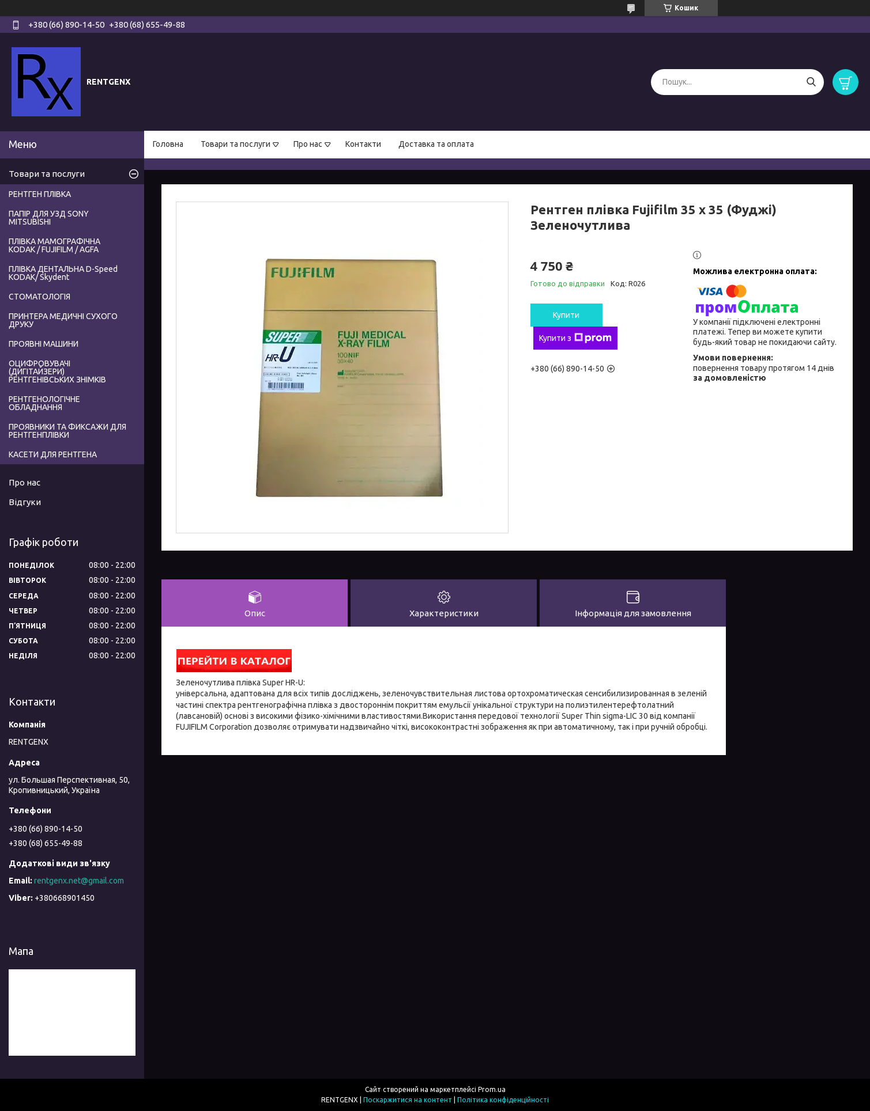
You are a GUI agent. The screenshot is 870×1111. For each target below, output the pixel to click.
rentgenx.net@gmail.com (79, 880)
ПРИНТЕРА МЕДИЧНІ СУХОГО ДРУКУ (63, 320)
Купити (566, 315)
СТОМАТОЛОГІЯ (39, 296)
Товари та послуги (235, 144)
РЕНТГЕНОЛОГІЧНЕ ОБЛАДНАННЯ (44, 403)
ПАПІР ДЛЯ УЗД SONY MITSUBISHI (49, 217)
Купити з (575, 338)
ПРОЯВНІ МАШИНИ (43, 343)
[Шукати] (811, 82)
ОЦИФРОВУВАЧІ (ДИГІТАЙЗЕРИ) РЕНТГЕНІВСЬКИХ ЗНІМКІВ (57, 371)
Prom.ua (492, 1089)
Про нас (307, 144)
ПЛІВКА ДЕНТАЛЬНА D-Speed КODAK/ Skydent (63, 273)
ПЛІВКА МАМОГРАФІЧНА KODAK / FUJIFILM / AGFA (54, 245)
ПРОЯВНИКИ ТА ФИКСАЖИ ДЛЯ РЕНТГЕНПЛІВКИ (67, 430)
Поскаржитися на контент (407, 1100)
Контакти (363, 144)
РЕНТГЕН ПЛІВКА (40, 194)
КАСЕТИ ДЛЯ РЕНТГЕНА (53, 454)
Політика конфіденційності (503, 1100)
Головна (168, 144)
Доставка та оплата (436, 144)
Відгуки (25, 502)
